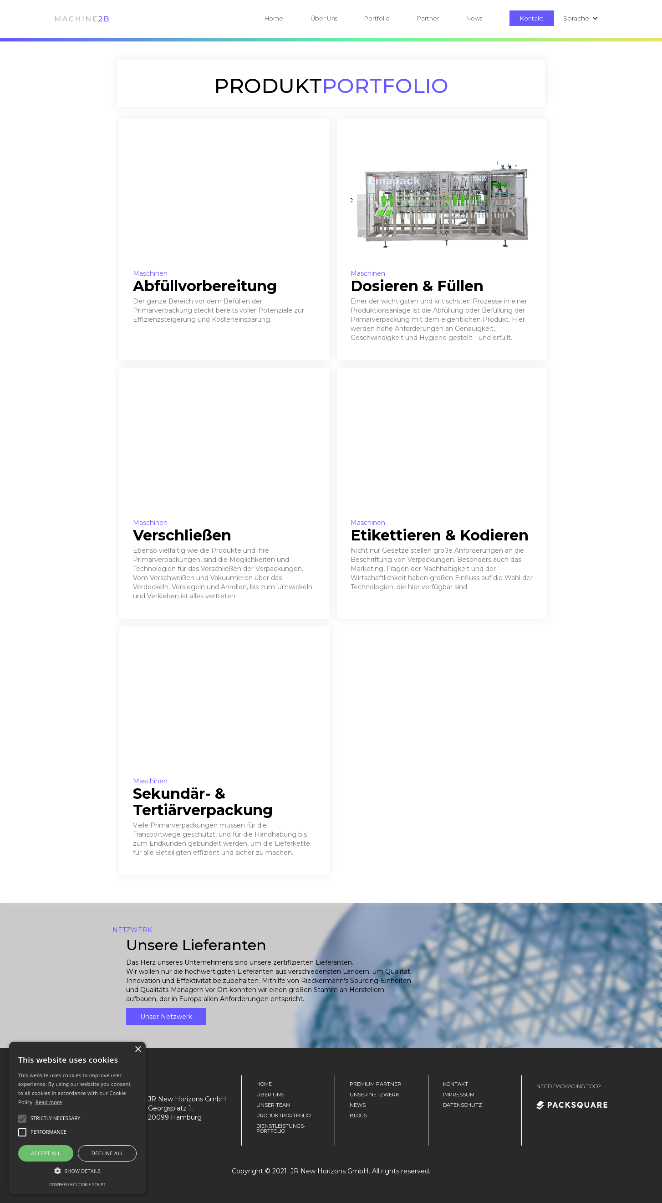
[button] (338, 18)
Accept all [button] (46, 1153)
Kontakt (532, 18)
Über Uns (324, 18)
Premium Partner (375, 1084)
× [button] (137, 1049)
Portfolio (377, 18)
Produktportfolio (283, 1115)
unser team (273, 1105)
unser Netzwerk (374, 1094)
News (474, 18)
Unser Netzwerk (166, 1017)
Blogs (358, 1115)
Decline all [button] (107, 1153)
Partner (428, 18)
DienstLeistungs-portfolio (281, 1129)
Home (274, 18)
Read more (49, 1102)
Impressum (458, 1094)
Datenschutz (462, 1105)
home (264, 1084)
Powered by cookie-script (78, 1185)
